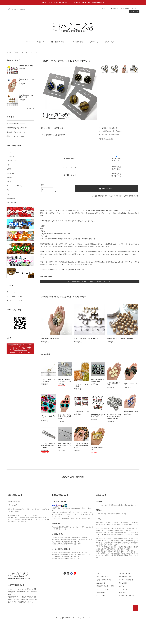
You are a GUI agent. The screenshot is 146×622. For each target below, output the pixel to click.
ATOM (102, 595)
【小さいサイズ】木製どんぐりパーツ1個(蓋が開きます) (81, 445)
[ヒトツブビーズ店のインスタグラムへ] (68, 573)
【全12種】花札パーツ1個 (26, 66)
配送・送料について (103, 576)
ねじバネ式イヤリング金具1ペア (86, 338)
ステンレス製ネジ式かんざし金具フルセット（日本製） (64, 445)
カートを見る (123, 589)
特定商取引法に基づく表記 (105, 586)
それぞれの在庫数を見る (100, 196)
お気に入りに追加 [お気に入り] (106, 139)
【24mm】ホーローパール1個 (26, 80)
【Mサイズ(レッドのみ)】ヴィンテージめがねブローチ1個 (65, 416)
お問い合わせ (94, 42)
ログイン (136, 8)
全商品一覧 (40, 42)
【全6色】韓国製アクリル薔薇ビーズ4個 (26, 96)
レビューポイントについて (127, 573)
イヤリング (34, 52)
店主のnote (122, 592)
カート (134, 11)
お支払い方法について (104, 580)
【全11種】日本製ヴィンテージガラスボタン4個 (64, 380)
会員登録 (126, 8)
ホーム (28, 42)
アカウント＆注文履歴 (111, 8)
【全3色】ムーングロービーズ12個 (81, 385)
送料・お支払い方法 (57, 42)
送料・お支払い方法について (128, 196)
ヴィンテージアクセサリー (20, 52)
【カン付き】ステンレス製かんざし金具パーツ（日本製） (48, 445)
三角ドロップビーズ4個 (50, 338)
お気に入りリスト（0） (112, 42)
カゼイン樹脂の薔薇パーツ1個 (114, 384)
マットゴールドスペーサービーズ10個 (48, 380)
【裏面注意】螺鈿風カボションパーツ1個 (97, 380)
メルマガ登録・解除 (76, 42)
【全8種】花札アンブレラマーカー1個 (98, 415)
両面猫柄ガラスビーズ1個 (131, 411)
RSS (98, 595)
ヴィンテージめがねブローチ (48, 417)
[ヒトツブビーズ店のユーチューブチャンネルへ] (74, 573)
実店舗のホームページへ (126, 595)
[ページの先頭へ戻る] (135, 608)
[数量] (47, 189)
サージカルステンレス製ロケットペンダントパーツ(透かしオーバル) (114, 416)
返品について (113, 196)
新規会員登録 (123, 583)
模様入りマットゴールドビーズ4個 (120, 338)
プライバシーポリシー (104, 589)
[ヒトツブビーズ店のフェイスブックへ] (71, 573)
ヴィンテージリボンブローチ (130, 384)
